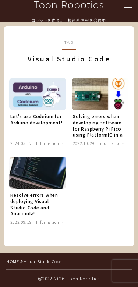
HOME (12, 261)
